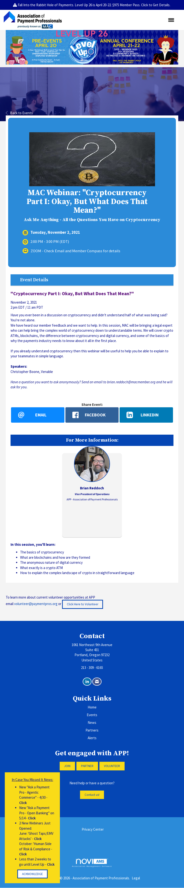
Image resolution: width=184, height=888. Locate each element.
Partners (92, 730)
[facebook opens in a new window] (92, 415)
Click (23, 802)
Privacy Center (93, 829)
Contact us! (92, 795)
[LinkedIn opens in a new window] (146, 415)
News (92, 722)
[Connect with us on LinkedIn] (87, 682)
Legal (136, 878)
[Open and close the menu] (120, 20)
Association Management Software (92, 863)
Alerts (92, 738)
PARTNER (87, 766)
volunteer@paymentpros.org (36, 604)
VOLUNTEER (112, 766)
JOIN (67, 766)
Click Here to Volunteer (82, 604)
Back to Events (19, 113)
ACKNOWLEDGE (32, 874)
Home (92, 707)
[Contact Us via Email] (97, 682)
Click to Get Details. (156, 5)
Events (92, 715)
